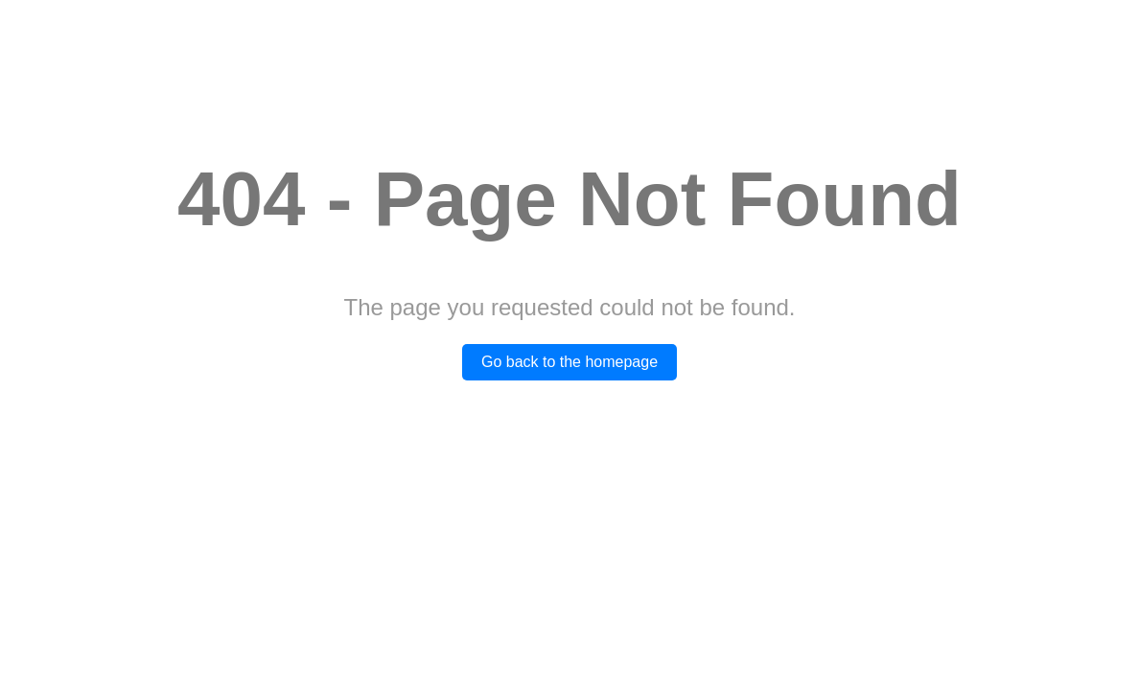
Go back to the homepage (569, 362)
